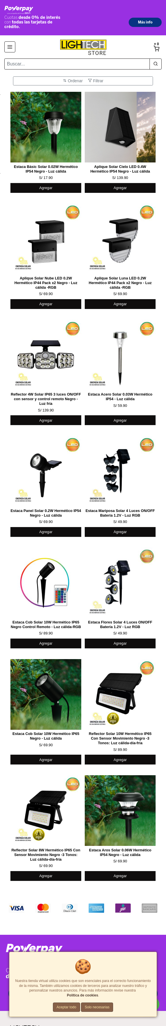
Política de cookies (82, 995)
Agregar (46, 188)
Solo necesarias (97, 1007)
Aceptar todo (66, 1007)
